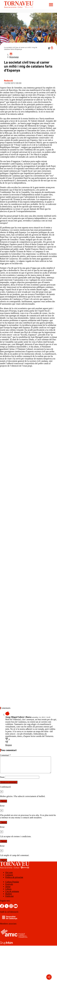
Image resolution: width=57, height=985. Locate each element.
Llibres (8, 892)
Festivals (9, 887)
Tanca (3, 804)
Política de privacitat (14, 880)
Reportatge (14, 57)
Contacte (9, 878)
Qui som (9, 876)
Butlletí (8, 897)
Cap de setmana (12, 894)
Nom (2, 780)
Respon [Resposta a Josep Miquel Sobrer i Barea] (8, 745)
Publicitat (9, 899)
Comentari (5, 755)
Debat (7, 890)
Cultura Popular (12, 885)
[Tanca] (1, 794)
